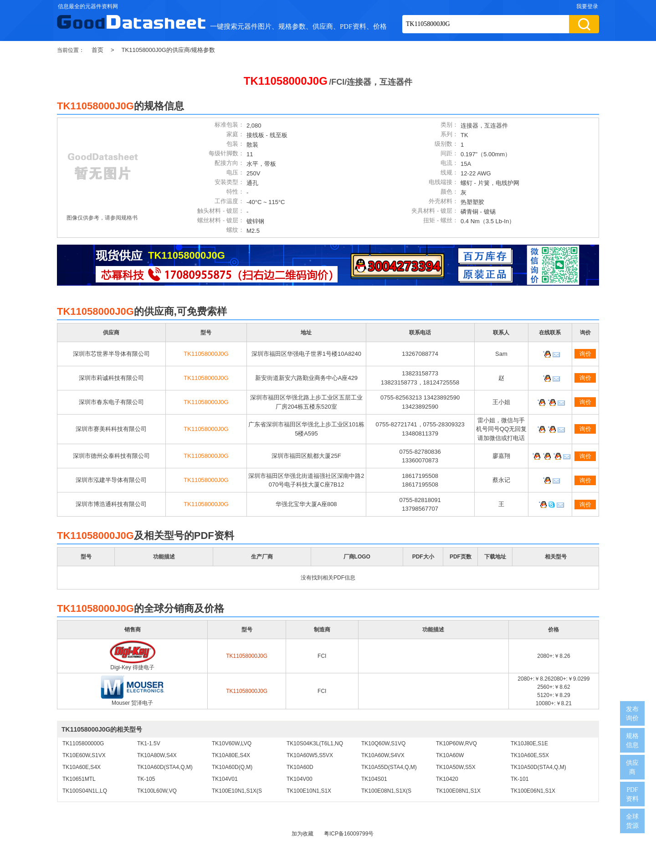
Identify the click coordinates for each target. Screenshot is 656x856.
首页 (97, 49)
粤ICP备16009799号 (349, 833)
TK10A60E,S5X (530, 755)
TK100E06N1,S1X (533, 791)
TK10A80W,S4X (157, 755)
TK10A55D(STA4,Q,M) (389, 767)
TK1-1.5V (148, 743)
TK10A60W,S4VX (383, 755)
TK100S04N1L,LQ (84, 791)
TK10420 (447, 779)
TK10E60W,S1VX (84, 755)
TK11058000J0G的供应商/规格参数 (168, 49)
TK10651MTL (79, 779)
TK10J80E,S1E (529, 743)
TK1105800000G (83, 743)
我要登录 (587, 6)
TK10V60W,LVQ (231, 743)
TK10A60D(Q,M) (232, 767)
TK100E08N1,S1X (458, 791)
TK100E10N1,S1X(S (237, 791)
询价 (585, 353)
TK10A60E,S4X (81, 767)
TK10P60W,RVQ (456, 743)
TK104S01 (374, 779)
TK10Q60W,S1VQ (383, 743)
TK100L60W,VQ (157, 791)
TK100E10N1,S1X (309, 791)
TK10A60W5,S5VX (310, 755)
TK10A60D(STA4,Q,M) (165, 767)
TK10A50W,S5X (456, 767)
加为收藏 (302, 833)
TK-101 (519, 779)
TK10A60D (300, 767)
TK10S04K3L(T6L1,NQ (315, 743)
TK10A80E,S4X (231, 755)
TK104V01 (225, 779)
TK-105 (146, 779)
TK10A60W (450, 755)
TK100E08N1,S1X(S (386, 791)
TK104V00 (300, 779)
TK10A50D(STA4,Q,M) (538, 767)
